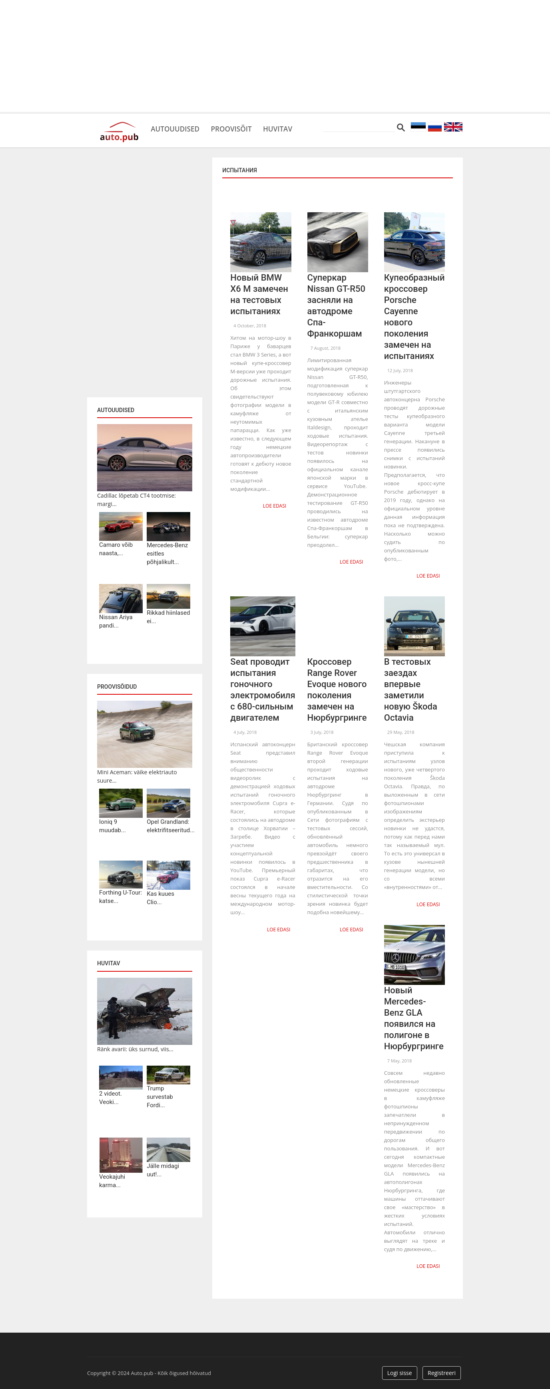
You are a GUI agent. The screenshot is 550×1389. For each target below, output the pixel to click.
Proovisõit (243, 128)
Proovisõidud (117, 687)
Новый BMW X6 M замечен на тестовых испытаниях (259, 294)
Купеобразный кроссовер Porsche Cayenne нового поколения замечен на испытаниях (414, 317)
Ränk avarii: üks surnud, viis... (135, 1049)
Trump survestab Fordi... (160, 1097)
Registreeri (442, 1370)
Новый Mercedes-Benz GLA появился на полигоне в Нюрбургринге (414, 1016)
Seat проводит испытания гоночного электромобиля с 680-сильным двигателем (262, 689)
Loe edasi (275, 505)
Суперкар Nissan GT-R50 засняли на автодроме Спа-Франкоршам (336, 306)
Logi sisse (399, 1370)
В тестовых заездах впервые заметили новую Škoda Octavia (410, 689)
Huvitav (297, 128)
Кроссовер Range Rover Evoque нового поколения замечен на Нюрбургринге (337, 689)
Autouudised (179, 128)
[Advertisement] (275, 56)
